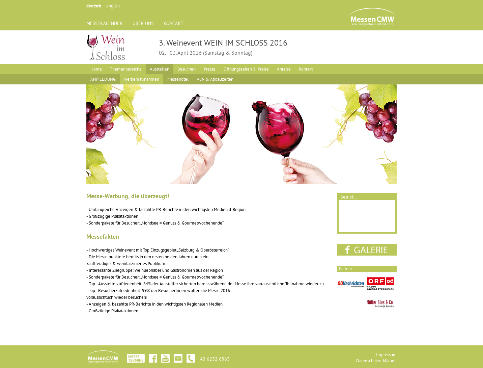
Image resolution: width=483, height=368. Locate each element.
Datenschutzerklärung (376, 361)
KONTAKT (173, 23)
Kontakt (306, 69)
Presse (210, 69)
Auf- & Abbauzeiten (215, 79)
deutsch (93, 6)
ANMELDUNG (103, 79)
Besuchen (186, 69)
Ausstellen (159, 69)
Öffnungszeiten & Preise (246, 69)
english (113, 6)
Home (96, 69)
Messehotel (178, 79)
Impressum (386, 355)
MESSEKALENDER (104, 23)
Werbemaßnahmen (141, 79)
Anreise (284, 69)
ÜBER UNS (143, 23)
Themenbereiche (126, 69)
